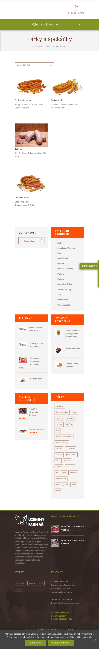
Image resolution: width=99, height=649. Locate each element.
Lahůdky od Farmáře (66, 252)
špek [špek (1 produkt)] (74, 499)
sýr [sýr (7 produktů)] (57, 480)
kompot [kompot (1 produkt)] (70, 431)
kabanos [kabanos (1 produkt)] (69, 424)
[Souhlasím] (95, 639)
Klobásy (61, 247)
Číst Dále (65, 544)
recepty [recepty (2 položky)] (32, 598)
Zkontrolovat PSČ (89, 267)
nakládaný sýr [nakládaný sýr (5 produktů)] (62, 449)
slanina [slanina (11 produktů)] (59, 474)
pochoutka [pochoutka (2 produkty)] (71, 455)
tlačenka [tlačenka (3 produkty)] (60, 487)
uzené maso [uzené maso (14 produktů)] (61, 493)
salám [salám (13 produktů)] (67, 468)
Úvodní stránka (37, 50)
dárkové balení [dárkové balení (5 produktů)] (62, 418)
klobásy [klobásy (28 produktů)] (59, 431)
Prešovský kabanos (24, 104)
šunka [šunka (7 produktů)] (58, 505)
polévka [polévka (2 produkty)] (59, 462)
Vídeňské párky (22, 201)
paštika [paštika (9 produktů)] (59, 455)
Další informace (60, 642)
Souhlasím (35, 642)
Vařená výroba (64, 309)
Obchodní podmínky (60, 627)
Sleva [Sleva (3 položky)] (42, 598)
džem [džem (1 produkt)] (58, 424)
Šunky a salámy (64, 293)
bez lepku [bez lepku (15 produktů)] (60, 412)
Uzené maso (63, 303)
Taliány (18, 153)
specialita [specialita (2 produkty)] (70, 474)
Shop (48, 50)
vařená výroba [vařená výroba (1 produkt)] (62, 499)
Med (59, 257)
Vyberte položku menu (46, 28)
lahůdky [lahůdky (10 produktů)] (59, 437)
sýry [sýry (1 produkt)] (64, 480)
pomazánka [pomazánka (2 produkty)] (72, 462)
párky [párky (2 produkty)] (58, 468)
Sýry (59, 298)
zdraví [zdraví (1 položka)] (18, 604)
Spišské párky (57, 104)
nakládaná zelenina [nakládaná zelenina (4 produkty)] (64, 443)
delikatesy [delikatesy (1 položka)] (20, 598)
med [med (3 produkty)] (69, 437)
